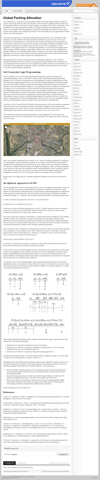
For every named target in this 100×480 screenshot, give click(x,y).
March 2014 (77, 81)
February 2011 (77, 134)
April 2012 (76, 106)
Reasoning (84, 53)
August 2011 (77, 121)
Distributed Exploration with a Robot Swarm (16, 471)
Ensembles (76, 27)
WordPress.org (78, 154)
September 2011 (78, 118)
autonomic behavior (81, 44)
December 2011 (78, 115)
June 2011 (76, 124)
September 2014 (78, 72)
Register (76, 142)
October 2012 (77, 100)
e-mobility (84, 51)
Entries (77, 148)
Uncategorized (77, 33)
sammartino (14, 448)
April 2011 (76, 127)
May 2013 (76, 91)
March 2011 (77, 130)
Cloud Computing (78, 21)
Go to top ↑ (94, 477)
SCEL (88, 54)
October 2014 (77, 69)
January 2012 (77, 112)
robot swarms (82, 54)
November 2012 (78, 97)
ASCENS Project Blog (16, 476)
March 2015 (77, 63)
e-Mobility (14, 454)
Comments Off (63, 454)
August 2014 (77, 75)
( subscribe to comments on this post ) (59, 463)
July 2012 (76, 103)
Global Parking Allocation (22, 18)
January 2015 (77, 66)
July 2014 (76, 78)
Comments (78, 151)
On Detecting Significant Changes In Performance (55, 471)
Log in (75, 145)
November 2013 (78, 84)
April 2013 (76, 94)
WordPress (31, 476)
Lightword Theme (6, 478)
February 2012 (77, 109)
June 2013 (76, 88)
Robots (75, 30)
